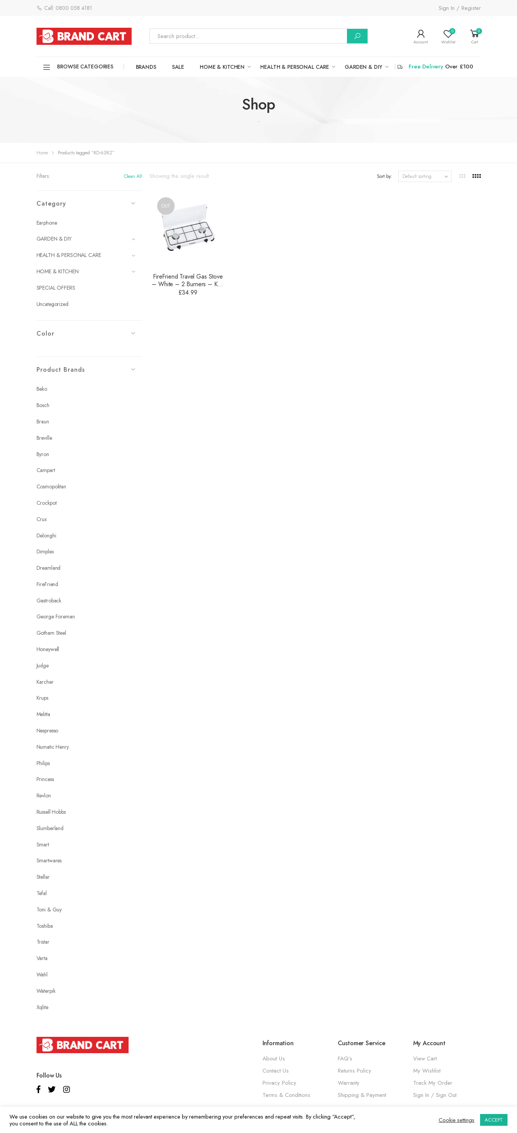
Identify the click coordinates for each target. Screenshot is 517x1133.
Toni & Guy (49, 909)
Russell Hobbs (51, 812)
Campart (46, 470)
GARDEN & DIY (363, 67)
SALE (178, 67)
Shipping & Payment (362, 1095)
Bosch (43, 405)
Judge (43, 665)
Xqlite (42, 1007)
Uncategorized (52, 304)
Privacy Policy (279, 1083)
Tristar (43, 942)
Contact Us (275, 1070)
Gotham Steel (51, 633)
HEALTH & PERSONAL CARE (294, 67)
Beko (42, 389)
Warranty (349, 1083)
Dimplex (45, 551)
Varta (42, 958)
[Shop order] (425, 176)
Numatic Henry (53, 747)
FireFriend (48, 584)
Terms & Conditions (286, 1095)
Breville (44, 438)
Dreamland (49, 568)
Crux (42, 519)
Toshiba (45, 926)
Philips (43, 763)
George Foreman (56, 616)
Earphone (47, 223)
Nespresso (48, 730)
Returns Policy (354, 1070)
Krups (42, 698)
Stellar (43, 877)
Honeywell (48, 649)
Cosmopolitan (51, 486)
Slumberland (50, 828)
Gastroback (49, 600)
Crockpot (47, 503)
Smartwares (49, 860)
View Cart (425, 1058)
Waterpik (46, 991)
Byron (43, 454)
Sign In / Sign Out (435, 1095)
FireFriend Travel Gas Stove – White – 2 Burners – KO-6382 (188, 284)
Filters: (43, 176)
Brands (146, 67)
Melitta (43, 714)
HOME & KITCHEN (222, 67)
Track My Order (432, 1083)
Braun (43, 421)
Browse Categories (78, 67)
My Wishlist (427, 1070)
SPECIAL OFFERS (56, 288)
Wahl (42, 974)
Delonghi (46, 535)
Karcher (45, 682)
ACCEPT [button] (494, 1119)
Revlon (44, 795)
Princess (45, 779)
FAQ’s (345, 1058)
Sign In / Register (460, 8)
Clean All (133, 176)
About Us (273, 1058)
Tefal (42, 893)
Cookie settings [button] (456, 1120)
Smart (43, 844)
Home (42, 152)
